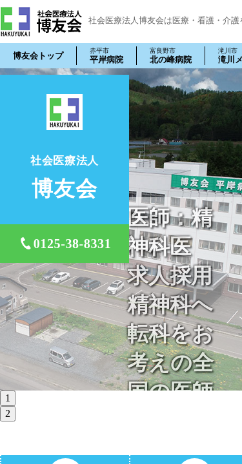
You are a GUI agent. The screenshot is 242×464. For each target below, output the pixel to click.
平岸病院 (106, 55)
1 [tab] (7, 397)
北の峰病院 (171, 55)
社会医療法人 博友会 (41, 21)
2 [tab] (7, 413)
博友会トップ (38, 56)
